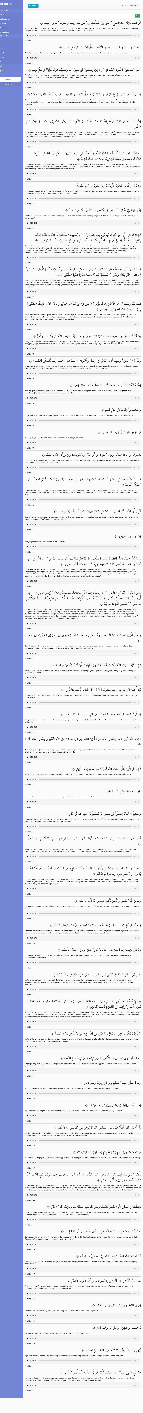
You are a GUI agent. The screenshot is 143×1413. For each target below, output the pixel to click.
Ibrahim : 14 (33, 414)
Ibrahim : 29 (33, 818)
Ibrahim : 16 (32, 459)
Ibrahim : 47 (33, 1289)
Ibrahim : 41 (33, 1132)
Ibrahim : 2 (32, 63)
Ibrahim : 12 (32, 365)
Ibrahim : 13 (32, 389)
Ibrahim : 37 (33, 1038)
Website (125, 6)
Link (2, 61)
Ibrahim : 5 (32, 157)
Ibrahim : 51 (32, 1381)
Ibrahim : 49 (33, 1336)
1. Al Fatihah (7, 15)
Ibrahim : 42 (33, 1156)
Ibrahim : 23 (33, 669)
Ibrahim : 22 (33, 639)
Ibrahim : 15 (32, 436)
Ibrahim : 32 (33, 905)
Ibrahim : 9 (32, 273)
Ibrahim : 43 (33, 1181)
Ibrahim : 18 (32, 516)
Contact (5, 71)
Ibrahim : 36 (33, 1005)
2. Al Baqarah (8, 19)
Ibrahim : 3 (32, 93)
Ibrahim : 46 (33, 1265)
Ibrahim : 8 (32, 239)
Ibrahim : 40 (33, 1109)
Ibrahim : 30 (33, 842)
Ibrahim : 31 (32, 873)
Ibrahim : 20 (33, 563)
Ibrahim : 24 (33, 694)
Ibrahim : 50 (33, 1359)
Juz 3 (5, 48)
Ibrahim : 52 (33, 1406)
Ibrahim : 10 (32, 308)
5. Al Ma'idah (8, 32)
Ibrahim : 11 (32, 340)
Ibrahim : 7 (32, 214)
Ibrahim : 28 (33, 795)
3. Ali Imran (7, 23)
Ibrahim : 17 (32, 483)
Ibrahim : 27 (33, 773)
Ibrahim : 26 (33, 743)
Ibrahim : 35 (33, 979)
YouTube (133, 6)
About (4, 66)
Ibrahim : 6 (32, 190)
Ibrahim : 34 (33, 954)
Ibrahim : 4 (32, 125)
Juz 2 (5, 44)
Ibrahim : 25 (33, 718)
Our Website (13, 84)
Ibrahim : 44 (33, 1215)
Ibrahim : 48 (33, 1314)
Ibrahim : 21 (32, 597)
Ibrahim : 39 (33, 1087)
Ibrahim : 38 (33, 1062)
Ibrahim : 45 (33, 1240)
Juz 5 (5, 57)
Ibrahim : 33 (33, 929)
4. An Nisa (7, 28)
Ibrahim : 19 (32, 540)
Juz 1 (5, 40)
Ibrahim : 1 (32, 41)
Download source (13, 79)
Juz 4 (5, 53)
